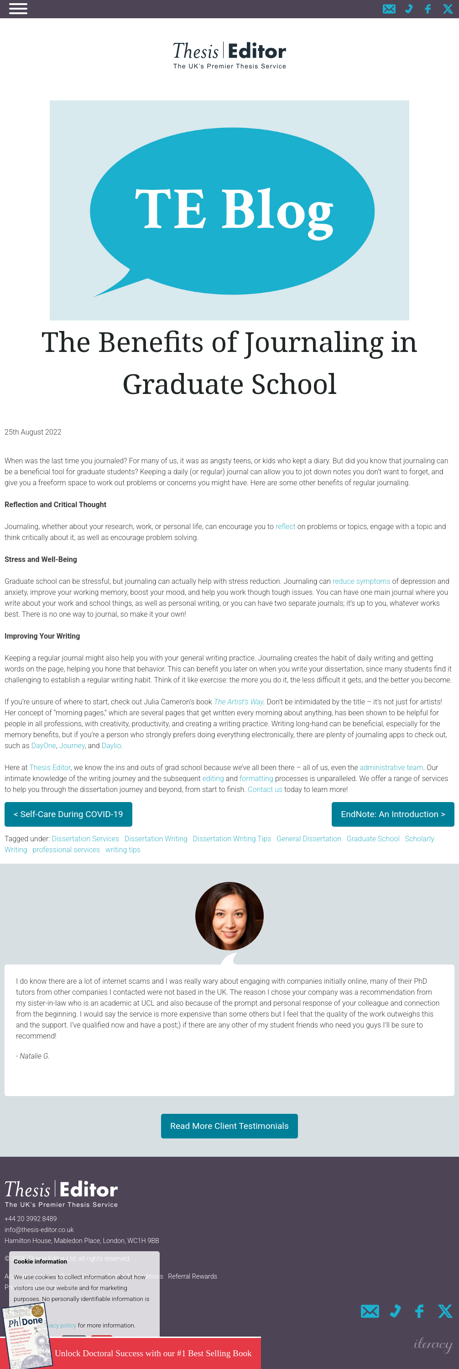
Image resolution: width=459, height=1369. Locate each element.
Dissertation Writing (156, 838)
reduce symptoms (362, 581)
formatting (256, 778)
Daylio (111, 745)
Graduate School (373, 838)
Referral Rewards (192, 1276)
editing (213, 778)
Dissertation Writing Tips (232, 838)
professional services (66, 849)
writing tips (123, 849)
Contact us (265, 789)
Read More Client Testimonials (229, 1126)
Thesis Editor (49, 767)
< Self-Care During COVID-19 (68, 814)
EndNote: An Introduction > (393, 814)
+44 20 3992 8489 (31, 1219)
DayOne (43, 745)
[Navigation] (18, 10)
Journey (72, 745)
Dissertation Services (85, 838)
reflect (286, 526)
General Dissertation (308, 838)
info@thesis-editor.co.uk (39, 1230)
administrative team (391, 767)
